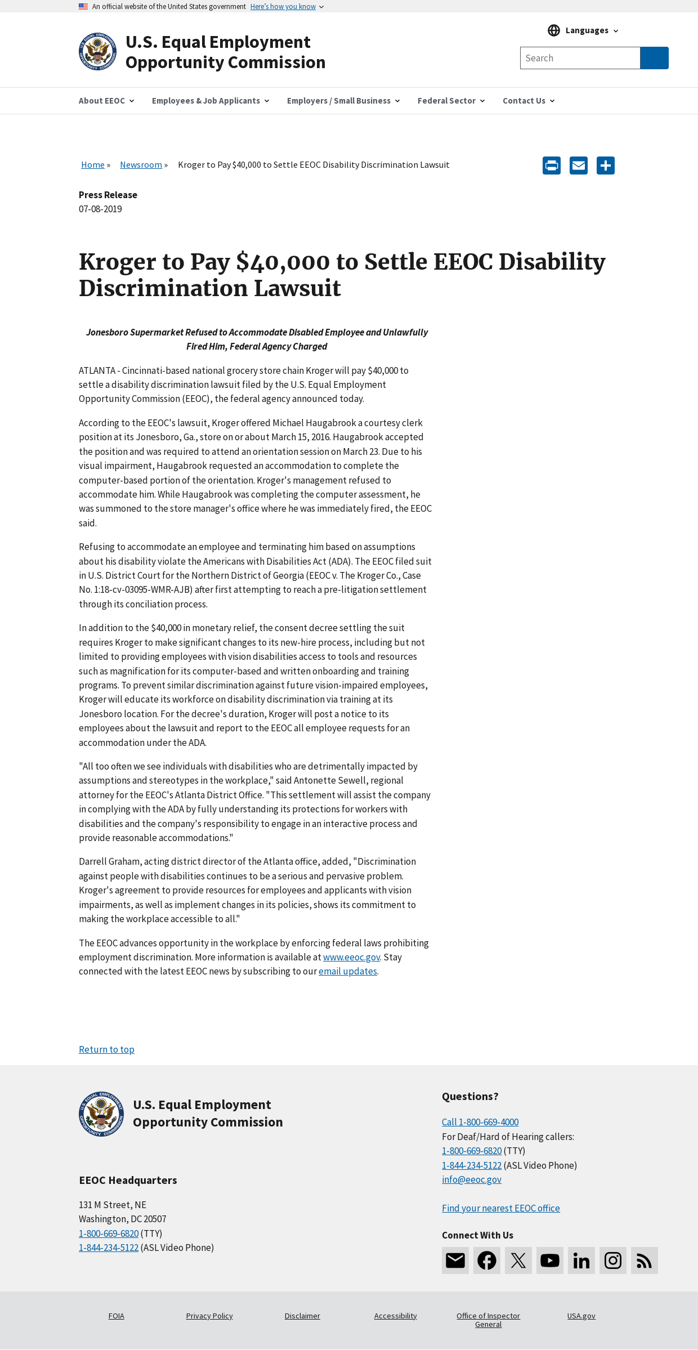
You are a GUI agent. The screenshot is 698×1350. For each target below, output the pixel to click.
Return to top (107, 1049)
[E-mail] (578, 164)
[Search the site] (580, 58)
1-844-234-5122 (108, 1247)
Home (93, 164)
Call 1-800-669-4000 (480, 1122)
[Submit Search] (655, 58)
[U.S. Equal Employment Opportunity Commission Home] (214, 52)
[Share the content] (605, 164)
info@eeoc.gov (472, 1179)
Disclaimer (302, 1316)
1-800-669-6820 (108, 1233)
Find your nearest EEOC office (501, 1208)
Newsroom (141, 164)
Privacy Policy (209, 1316)
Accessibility (395, 1316)
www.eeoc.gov (351, 957)
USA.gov (581, 1316)
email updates (348, 971)
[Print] (551, 164)
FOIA (116, 1316)
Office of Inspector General (488, 1320)
